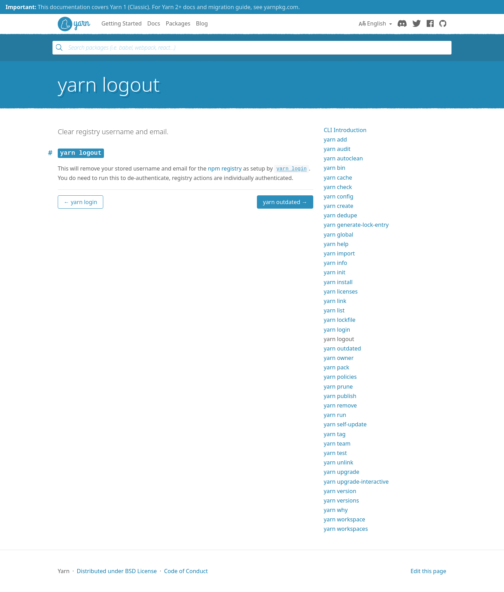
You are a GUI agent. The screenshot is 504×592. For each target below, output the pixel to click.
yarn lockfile (340, 320)
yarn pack (336, 367)
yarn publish (340, 396)
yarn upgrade (341, 472)
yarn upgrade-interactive (356, 481)
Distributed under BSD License (117, 571)
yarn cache (338, 177)
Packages (178, 23)
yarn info (335, 263)
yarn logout (339, 339)
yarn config (339, 196)
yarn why (336, 510)
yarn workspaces (346, 529)
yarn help (336, 244)
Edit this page (428, 571)
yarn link (335, 301)
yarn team (337, 443)
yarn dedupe (340, 215)
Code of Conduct (186, 571)
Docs (153, 23)
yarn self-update (345, 424)
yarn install (338, 282)
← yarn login (80, 202)
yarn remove (340, 405)
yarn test (335, 453)
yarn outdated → (285, 202)
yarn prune (338, 386)
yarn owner (339, 358)
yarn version (340, 491)
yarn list (334, 310)
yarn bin (334, 168)
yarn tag (334, 434)
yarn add (335, 139)
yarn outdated (342, 348)
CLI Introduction (345, 130)
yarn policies (340, 377)
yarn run (335, 415)
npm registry (224, 168)
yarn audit (337, 149)
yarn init (334, 272)
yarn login (337, 329)
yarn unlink (338, 462)
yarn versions (341, 500)
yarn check (338, 187)
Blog (202, 23)
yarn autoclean (343, 158)
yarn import (339, 253)
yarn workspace (344, 519)
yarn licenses (341, 291)
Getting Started (122, 23)
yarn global (338, 234)
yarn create (339, 206)
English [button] (373, 23)
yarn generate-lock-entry (356, 225)
